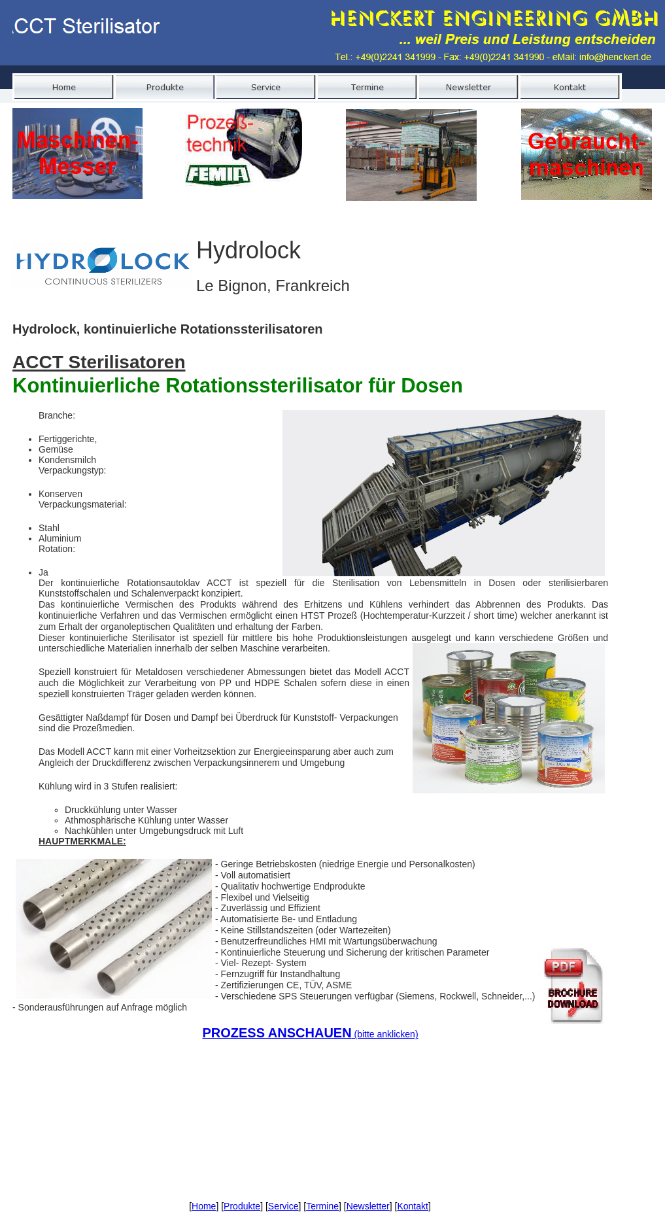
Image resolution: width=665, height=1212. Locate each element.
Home (204, 1206)
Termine (322, 1206)
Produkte (242, 1206)
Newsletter (368, 1206)
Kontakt (412, 1206)
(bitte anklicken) (310, 1034)
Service (283, 1206)
